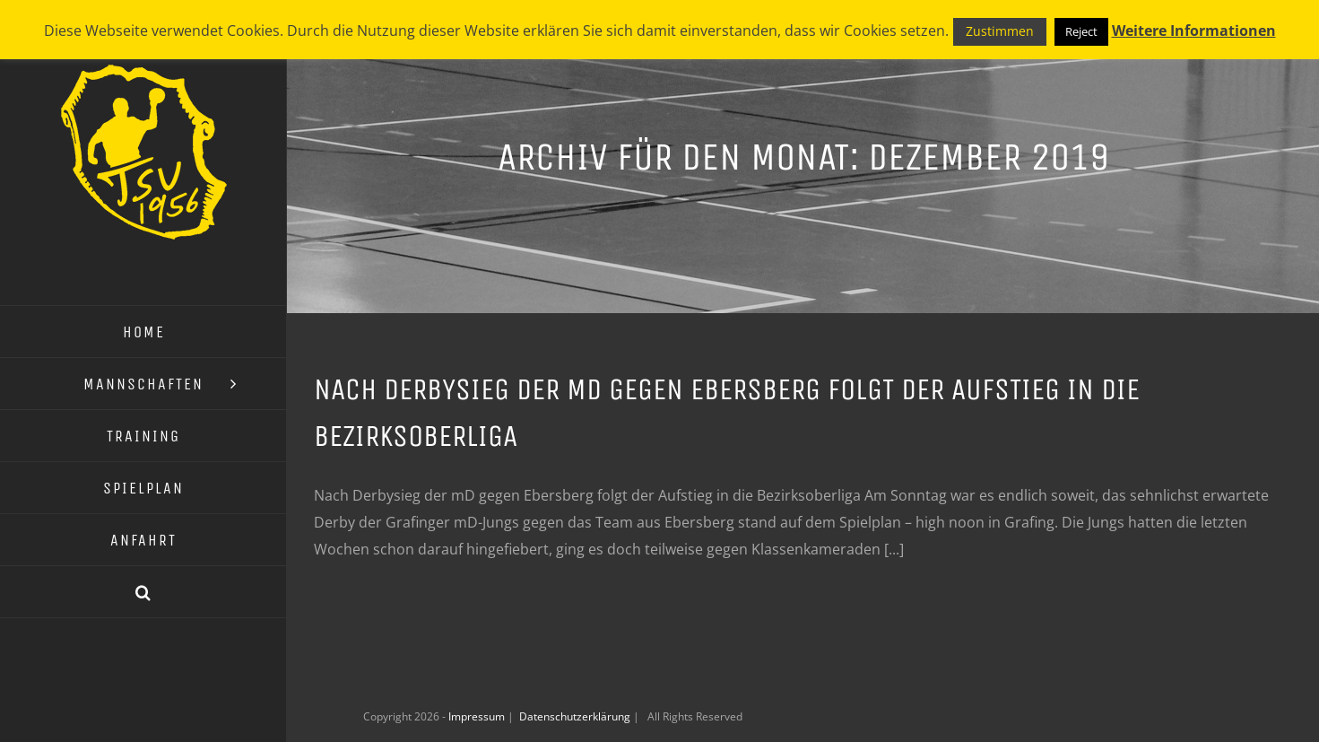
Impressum (478, 716)
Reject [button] (1081, 31)
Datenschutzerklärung (576, 716)
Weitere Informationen (1194, 30)
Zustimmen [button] (1000, 30)
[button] (143, 592)
